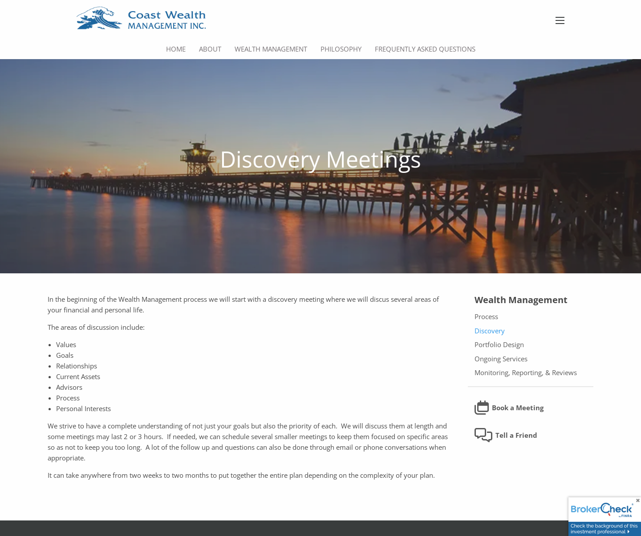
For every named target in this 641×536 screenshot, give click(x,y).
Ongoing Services (501, 358)
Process (486, 316)
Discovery (490, 330)
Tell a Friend (506, 435)
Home (176, 48)
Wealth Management (271, 48)
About (210, 48)
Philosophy (340, 48)
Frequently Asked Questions (425, 48)
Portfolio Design (499, 344)
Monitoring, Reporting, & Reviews (526, 372)
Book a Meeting (509, 408)
